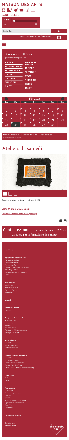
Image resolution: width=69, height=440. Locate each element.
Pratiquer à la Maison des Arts (24, 134)
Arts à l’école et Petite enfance (14, 363)
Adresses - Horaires (11, 287)
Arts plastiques (13, 70)
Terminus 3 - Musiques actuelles (16, 330)
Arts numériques (13, 66)
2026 (34, 99)
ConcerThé (8, 405)
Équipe (7, 275)
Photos (8, 86)
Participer (8, 310)
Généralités (8, 343)
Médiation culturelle (11, 348)
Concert (9, 74)
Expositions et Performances (14, 403)
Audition (9, 62)
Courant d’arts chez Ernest (13, 365)
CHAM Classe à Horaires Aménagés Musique (20, 368)
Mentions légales (10, 425)
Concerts (8, 395)
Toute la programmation (13, 393)
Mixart (28, 88)
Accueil (6, 134)
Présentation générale (12, 260)
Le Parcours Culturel (12, 360)
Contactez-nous (10, 423)
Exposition (10, 82)
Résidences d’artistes (11, 345)
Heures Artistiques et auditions (15, 400)
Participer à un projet (12, 333)
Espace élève (9, 292)
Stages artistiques (10, 328)
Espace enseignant (11, 290)
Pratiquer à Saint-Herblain (13, 415)
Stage (28, 76)
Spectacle (30, 72)
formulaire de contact (44, 235)
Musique (29, 68)
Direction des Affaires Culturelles (16, 272)
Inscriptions (9, 250)
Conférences (9, 407)
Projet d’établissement (12, 262)
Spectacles (8, 398)
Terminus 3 (30, 80)
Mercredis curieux (30, 63)
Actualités (8, 300)
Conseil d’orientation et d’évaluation (17, 267)
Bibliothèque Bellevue (12, 270)
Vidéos (28, 84)
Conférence (11, 78)
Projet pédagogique (11, 265)
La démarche (9, 390)
